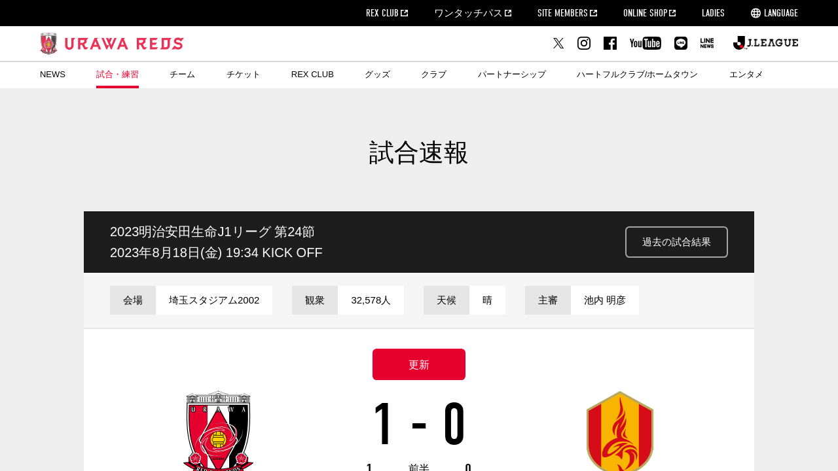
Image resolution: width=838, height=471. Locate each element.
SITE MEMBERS (562, 13)
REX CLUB (382, 13)
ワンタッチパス (468, 13)
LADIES (713, 13)
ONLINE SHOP (645, 13)
